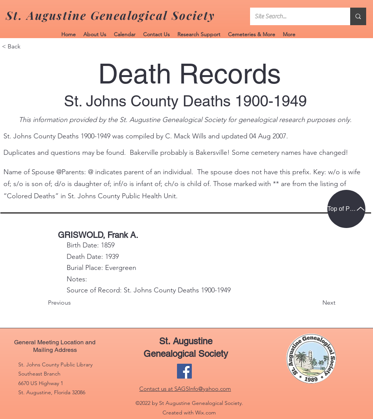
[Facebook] (184, 371)
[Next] (316, 303)
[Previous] (73, 303)
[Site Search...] (294, 16)
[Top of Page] (346, 209)
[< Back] (27, 46)
